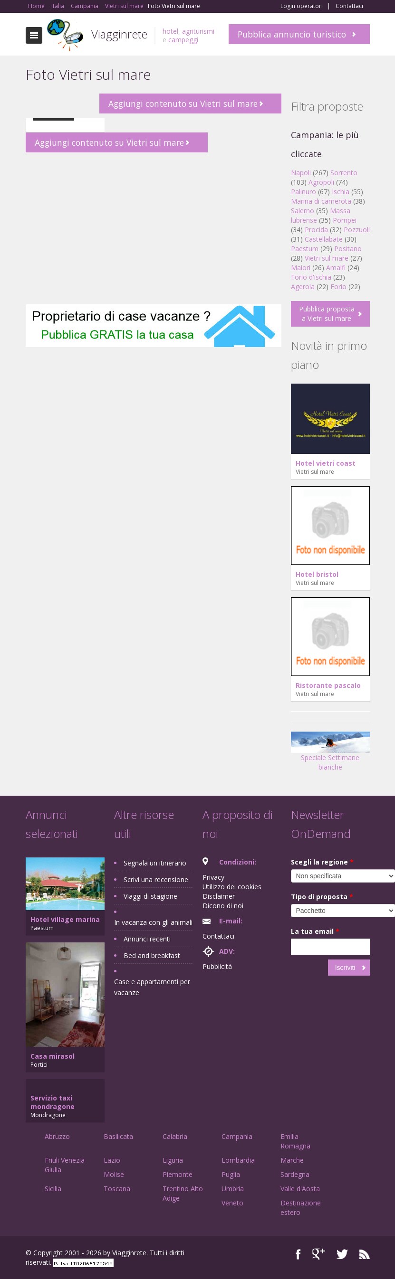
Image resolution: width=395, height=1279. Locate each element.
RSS (364, 1254)
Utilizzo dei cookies (231, 886)
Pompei (344, 220)
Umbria (233, 1188)
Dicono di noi (222, 905)
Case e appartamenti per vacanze (152, 987)
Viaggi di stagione (150, 896)
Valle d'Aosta (300, 1188)
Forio (338, 286)
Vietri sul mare (326, 258)
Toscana (117, 1188)
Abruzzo (57, 1136)
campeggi (183, 39)
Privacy (213, 877)
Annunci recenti (147, 938)
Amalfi (336, 267)
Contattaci (349, 6)
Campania (237, 1136)
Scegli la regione (322, 861)
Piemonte (178, 1174)
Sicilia (53, 1188)
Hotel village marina (65, 919)
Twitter (342, 1254)
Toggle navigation (34, 35)
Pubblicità (217, 966)
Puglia (231, 1174)
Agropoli (321, 182)
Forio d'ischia (311, 277)
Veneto (232, 1202)
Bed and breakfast (152, 955)
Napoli (301, 172)
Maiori (300, 267)
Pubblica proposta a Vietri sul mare (327, 313)
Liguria (173, 1160)
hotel (170, 31)
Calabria (175, 1136)
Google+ (318, 1254)
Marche (292, 1160)
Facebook (298, 1254)
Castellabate (324, 239)
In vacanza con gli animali (153, 922)
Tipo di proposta (322, 896)
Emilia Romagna (295, 1141)
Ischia (340, 191)
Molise (114, 1174)
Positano (348, 248)
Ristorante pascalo (328, 685)
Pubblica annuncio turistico (292, 34)
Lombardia (238, 1160)
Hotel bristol (317, 574)
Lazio (112, 1160)
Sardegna (294, 1174)
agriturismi (198, 31)
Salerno (302, 210)
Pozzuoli (357, 229)
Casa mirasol (52, 1056)
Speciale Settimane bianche (330, 754)
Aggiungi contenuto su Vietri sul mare (183, 103)
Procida (316, 229)
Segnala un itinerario (155, 862)
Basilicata (118, 1136)
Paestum (304, 248)
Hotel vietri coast (326, 463)
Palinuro (303, 191)
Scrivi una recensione (156, 879)
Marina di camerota (321, 201)
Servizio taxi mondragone (52, 1102)
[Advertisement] (153, 228)
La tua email (315, 931)
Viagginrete (119, 34)
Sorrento (343, 172)
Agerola (303, 286)
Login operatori (301, 6)
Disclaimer (218, 896)
